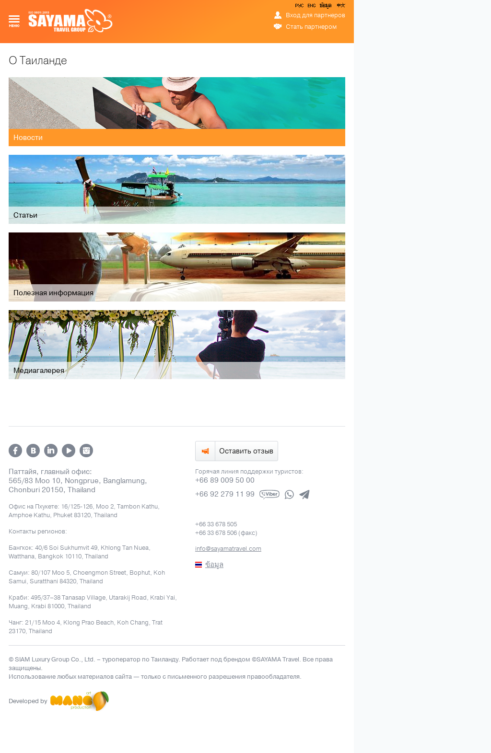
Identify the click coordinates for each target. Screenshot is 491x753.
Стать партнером (311, 27)
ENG (311, 7)
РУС (300, 7)
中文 (340, 7)
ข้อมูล (325, 7)
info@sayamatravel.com (228, 548)
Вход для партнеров (315, 15)
